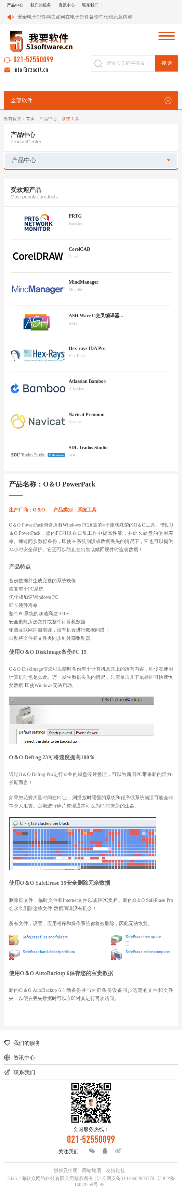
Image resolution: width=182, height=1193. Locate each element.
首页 (30, 118)
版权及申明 (66, 1170)
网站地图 (91, 1170)
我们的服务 (40, 5)
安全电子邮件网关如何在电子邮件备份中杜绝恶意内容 (74, 17)
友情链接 (115, 1170)
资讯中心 (66, 5)
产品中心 (15, 5)
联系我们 (90, 5)
